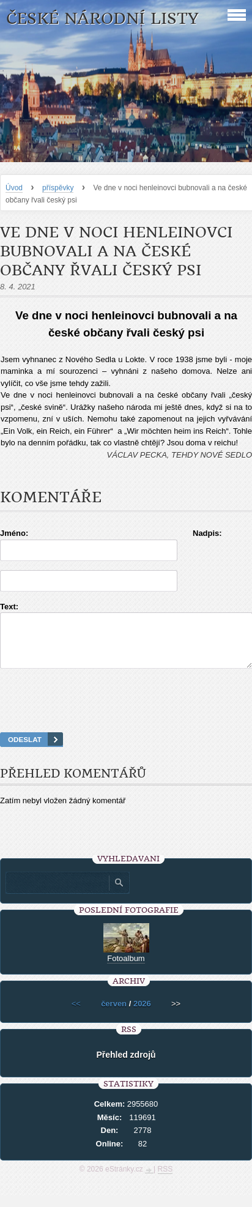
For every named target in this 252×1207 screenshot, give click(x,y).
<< (76, 1014)
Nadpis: (207, 533)
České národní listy (102, 18)
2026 (142, 1014)
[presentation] (126, 716)
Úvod (14, 188)
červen (114, 1014)
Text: (9, 606)
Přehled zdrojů (125, 1066)
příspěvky (57, 188)
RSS (165, 1180)
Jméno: (14, 533)
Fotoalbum (125, 969)
